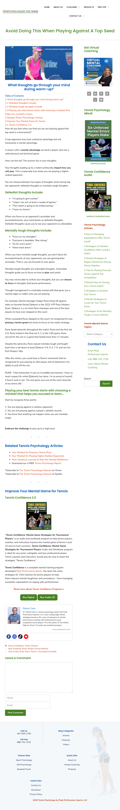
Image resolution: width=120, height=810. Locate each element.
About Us (58, 7)
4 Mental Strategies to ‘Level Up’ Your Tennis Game (95, 303)
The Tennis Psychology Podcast (35, 470)
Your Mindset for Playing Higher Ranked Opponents (38, 455)
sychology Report (52, 463)
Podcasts (66, 740)
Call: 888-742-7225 (98, 359)
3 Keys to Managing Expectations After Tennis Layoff (97, 238)
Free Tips (104, 7)
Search (87, 378)
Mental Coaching (72, 764)
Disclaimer (36, 790)
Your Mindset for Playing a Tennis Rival (31, 452)
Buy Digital (28, 597)
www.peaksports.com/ (61, 629)
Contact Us (77, 16)
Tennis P (39, 463)
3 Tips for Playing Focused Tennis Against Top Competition (97, 274)
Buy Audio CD (47, 597)
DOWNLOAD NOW (98, 164)
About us (72, 760)
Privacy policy (36, 794)
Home (47, 7)
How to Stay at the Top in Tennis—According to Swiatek (32, 651)
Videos (66, 744)
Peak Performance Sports (29, 571)
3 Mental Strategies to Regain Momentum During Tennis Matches (97, 262)
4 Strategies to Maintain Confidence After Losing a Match (97, 250)
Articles (66, 735)
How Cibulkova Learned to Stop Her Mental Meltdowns (40, 459)
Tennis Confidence (16, 646)
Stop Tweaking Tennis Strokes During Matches (28, 648)
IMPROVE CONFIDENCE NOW (98, 216)
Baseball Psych (24, 769)
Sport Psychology (24, 760)
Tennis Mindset (31, 646)
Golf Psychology (24, 764)
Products (89, 7)
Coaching (74, 7)
